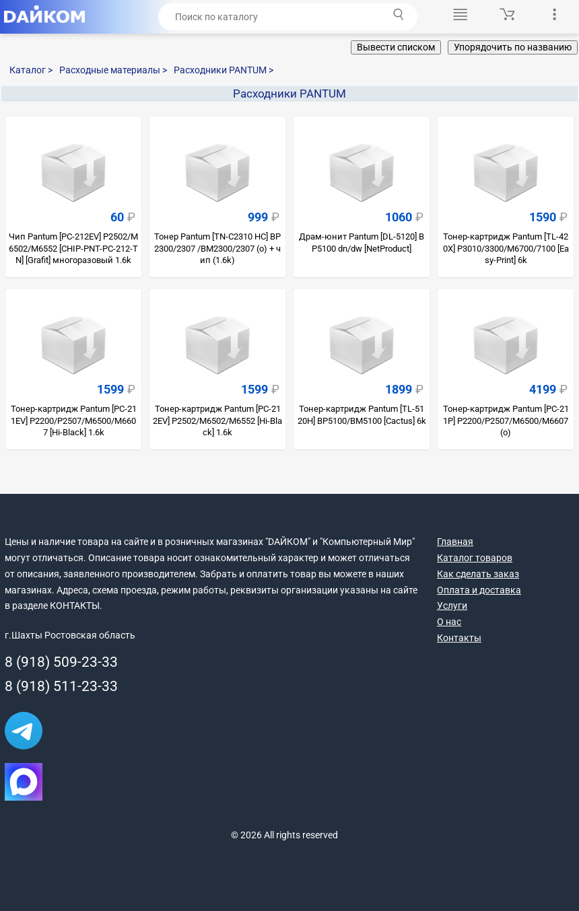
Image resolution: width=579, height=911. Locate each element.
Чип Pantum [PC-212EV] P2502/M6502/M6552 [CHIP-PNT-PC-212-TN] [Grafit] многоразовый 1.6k (73, 248)
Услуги (452, 605)
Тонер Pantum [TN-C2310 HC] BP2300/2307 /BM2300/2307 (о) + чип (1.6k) (217, 248)
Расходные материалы (113, 70)
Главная (455, 541)
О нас (449, 621)
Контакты (459, 637)
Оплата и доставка (479, 590)
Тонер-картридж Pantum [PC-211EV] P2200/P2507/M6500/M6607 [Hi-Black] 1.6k (74, 420)
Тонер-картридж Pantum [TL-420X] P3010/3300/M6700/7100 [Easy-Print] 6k (506, 248)
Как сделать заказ (478, 574)
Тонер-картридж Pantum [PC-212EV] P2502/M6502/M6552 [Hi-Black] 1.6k (217, 420)
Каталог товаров (474, 557)
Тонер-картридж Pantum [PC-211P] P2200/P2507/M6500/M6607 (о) (506, 420)
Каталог (31, 70)
